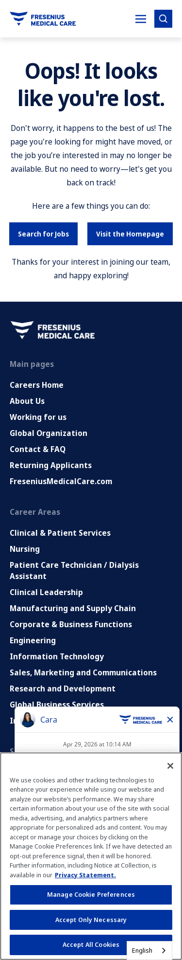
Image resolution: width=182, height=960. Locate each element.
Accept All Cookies (91, 944)
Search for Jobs (43, 233)
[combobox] (149, 950)
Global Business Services (57, 704)
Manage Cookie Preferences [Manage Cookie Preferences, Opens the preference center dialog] (91, 894)
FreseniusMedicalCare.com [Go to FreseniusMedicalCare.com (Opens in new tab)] (61, 481)
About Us (27, 401)
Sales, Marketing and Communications (83, 672)
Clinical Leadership (46, 592)
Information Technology (57, 656)
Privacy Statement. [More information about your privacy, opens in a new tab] (85, 874)
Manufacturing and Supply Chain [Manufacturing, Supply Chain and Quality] (73, 608)
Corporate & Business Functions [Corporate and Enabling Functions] (71, 624)
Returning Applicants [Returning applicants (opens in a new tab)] (51, 465)
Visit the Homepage (130, 233)
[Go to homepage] (43, 19)
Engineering (33, 640)
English (142, 950)
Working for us (38, 417)
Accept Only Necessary (91, 919)
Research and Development (63, 688)
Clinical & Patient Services (60, 532)
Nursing (25, 548)
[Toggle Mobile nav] (141, 19)
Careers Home (37, 385)
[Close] (170, 766)
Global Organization (48, 433)
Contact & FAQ (38, 449)
